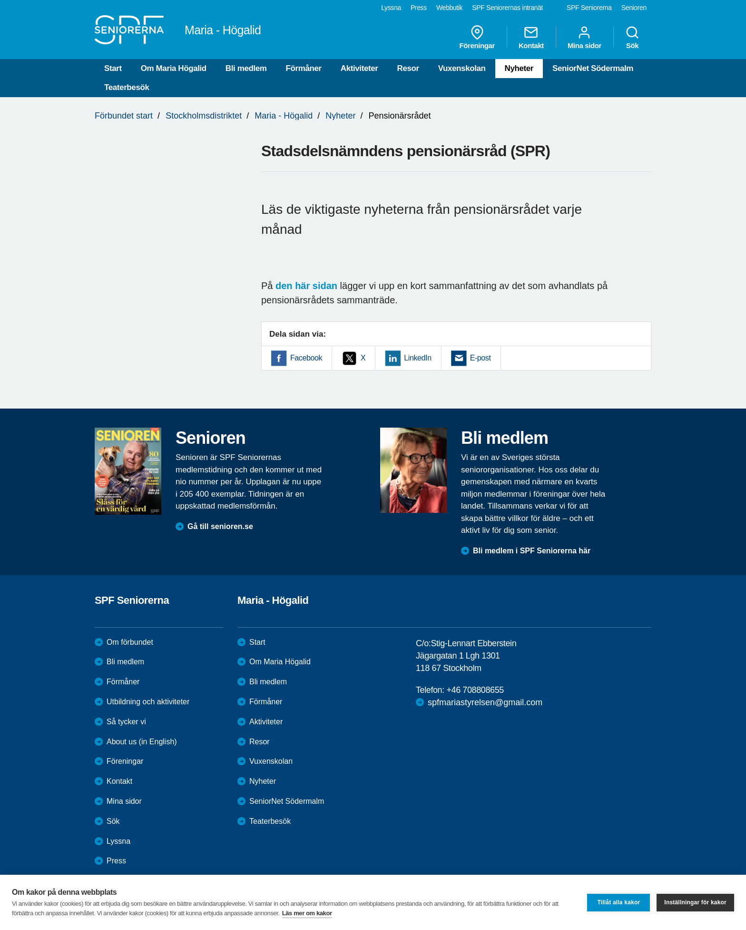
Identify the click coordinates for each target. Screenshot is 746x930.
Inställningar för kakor (695, 902)
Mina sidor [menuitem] (584, 37)
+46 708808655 (474, 690)
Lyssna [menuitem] (391, 7)
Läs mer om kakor (307, 913)
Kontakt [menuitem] (531, 37)
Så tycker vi (126, 722)
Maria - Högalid (284, 115)
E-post (480, 358)
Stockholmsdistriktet (204, 115)
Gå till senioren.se (220, 526)
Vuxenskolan (462, 68)
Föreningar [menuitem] (477, 37)
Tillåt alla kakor (618, 902)
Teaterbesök (126, 87)
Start (113, 68)
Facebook (306, 358)
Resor (408, 68)
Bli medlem (246, 68)
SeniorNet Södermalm (592, 68)
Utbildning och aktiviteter (148, 702)
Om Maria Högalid (173, 68)
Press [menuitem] (419, 7)
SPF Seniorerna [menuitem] (589, 7)
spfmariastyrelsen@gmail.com (485, 702)
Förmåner (304, 68)
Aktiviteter (359, 68)
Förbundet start (124, 115)
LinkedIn (417, 358)
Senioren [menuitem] (634, 7)
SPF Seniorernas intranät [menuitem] (507, 7)
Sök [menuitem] (632, 37)
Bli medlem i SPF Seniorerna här (531, 551)
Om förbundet (130, 642)
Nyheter (519, 68)
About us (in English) (142, 742)
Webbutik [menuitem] (449, 7)
